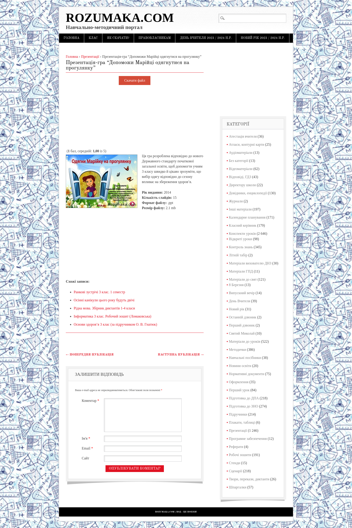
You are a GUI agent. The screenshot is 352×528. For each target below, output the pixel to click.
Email (88, 448)
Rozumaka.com (120, 18)
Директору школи (242, 185)
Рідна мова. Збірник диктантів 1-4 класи (104, 308)
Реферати (236, 447)
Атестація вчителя (243, 136)
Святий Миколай (242, 333)
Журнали (236, 201)
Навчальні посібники (245, 358)
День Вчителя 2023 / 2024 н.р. (205, 38)
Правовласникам (155, 38)
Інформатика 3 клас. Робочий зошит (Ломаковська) (112, 316)
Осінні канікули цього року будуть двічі (104, 300)
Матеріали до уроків (244, 341)
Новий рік (236, 309)
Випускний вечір (242, 293)
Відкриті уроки (240, 239)
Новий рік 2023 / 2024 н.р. (262, 38)
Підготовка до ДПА (244, 398)
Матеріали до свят (243, 279)
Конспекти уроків (242, 233)
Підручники (238, 414)
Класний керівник (242, 225)
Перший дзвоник (242, 325)
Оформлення (239, 382)
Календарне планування (247, 217)
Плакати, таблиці (242, 422)
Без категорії (238, 161)
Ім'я (86, 438)
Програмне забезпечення (248, 439)
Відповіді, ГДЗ (240, 177)
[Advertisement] (135, 117)
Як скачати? (118, 38)
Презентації (238, 430)
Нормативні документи (246, 374)
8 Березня (236, 285)
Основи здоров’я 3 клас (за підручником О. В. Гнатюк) (115, 324)
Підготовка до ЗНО (243, 406)
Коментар (91, 401)
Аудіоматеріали (241, 152)
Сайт (85, 458)
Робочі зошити (240, 455)
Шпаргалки (237, 487)
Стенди (234, 463)
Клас (93, 38)
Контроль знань (241, 247)
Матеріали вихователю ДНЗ (250, 263)
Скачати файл (134, 81)
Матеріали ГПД (241, 271)
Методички (237, 349)
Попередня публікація (90, 354)
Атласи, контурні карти (246, 144)
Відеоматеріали (241, 169)
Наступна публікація (181, 354)
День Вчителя (239, 301)
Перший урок (239, 390)
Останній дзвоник (242, 317)
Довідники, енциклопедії (248, 193)
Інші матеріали (240, 209)
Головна (71, 38)
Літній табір (238, 255)
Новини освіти (240, 366)
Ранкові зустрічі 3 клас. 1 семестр (99, 292)
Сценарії (235, 471)
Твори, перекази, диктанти (249, 479)
